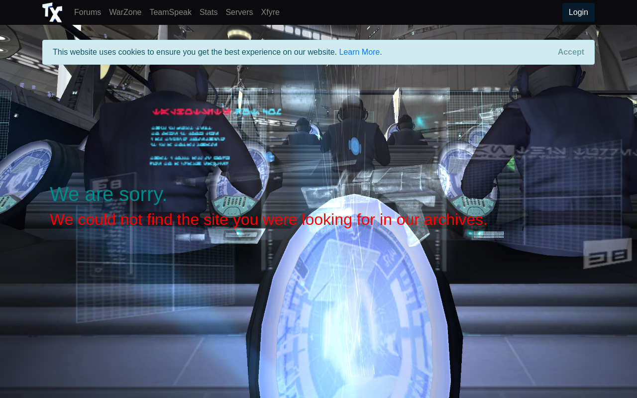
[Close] (571, 52)
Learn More (359, 52)
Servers (241, 11)
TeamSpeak (172, 11)
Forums (89, 11)
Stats (210, 11)
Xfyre (270, 12)
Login (578, 12)
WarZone (127, 11)
